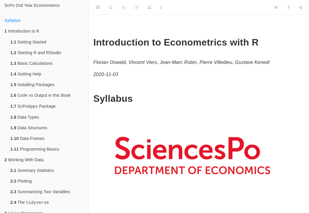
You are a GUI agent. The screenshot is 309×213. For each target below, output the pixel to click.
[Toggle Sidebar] (97, 7)
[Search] (110, 7)
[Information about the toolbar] (161, 7)
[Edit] (136, 7)
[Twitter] (276, 7)
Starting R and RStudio (35, 53)
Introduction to (21, 31)
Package (33, 108)
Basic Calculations (31, 64)
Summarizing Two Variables (40, 193)
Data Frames (27, 140)
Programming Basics (34, 151)
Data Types (24, 119)
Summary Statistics (32, 172)
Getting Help (25, 74)
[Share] (300, 7)
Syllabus (12, 20)
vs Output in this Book (40, 96)
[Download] (149, 7)
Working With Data (24, 161)
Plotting (21, 182)
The (29, 204)
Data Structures (28, 129)
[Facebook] (288, 7)
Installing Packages (32, 85)
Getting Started (28, 42)
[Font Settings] (123, 7)
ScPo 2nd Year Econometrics (32, 5)
